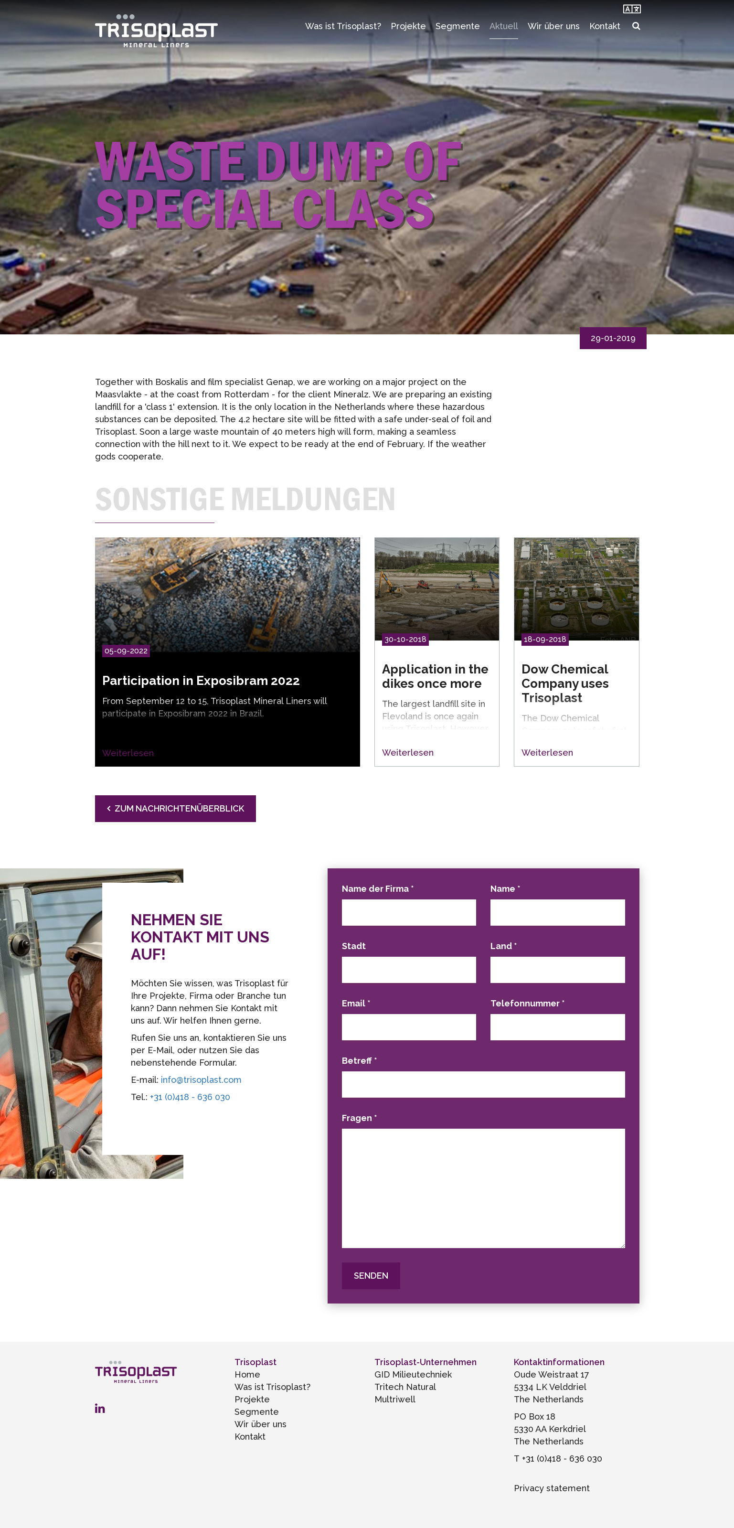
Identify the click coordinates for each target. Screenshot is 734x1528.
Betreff (359, 1061)
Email (356, 1003)
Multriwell (394, 1399)
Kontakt (604, 26)
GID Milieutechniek (413, 1374)
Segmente (458, 26)
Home (247, 1374)
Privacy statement (552, 1488)
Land (503, 946)
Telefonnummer (527, 1003)
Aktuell (503, 26)
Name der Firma (378, 889)
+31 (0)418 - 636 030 (190, 1097)
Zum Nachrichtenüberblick (179, 808)
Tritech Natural (405, 1387)
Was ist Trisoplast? (343, 26)
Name (505, 889)
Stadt (354, 946)
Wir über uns (554, 26)
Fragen (359, 1118)
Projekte (408, 26)
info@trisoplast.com (201, 1080)
